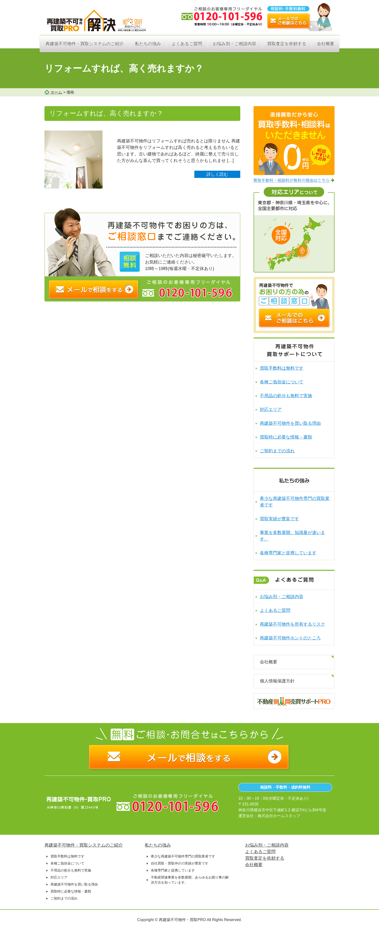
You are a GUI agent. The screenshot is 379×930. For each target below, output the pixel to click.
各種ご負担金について (281, 382)
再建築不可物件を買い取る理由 (290, 423)
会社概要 (325, 43)
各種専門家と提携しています (288, 552)
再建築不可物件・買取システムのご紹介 (84, 43)
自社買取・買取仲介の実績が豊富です (179, 863)
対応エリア (271, 409)
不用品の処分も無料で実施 (286, 395)
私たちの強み (148, 43)
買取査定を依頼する (286, 43)
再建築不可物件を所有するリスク (292, 624)
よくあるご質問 (187, 43)
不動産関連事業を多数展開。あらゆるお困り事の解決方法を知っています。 (190, 879)
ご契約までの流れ (277, 450)
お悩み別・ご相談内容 (234, 43)
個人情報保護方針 (277, 681)
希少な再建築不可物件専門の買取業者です (183, 856)
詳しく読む (217, 174)
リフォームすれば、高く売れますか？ (106, 113)
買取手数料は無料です (281, 368)
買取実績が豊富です (279, 518)
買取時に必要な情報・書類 (286, 437)
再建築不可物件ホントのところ (290, 638)
